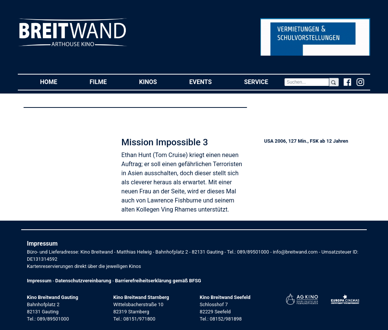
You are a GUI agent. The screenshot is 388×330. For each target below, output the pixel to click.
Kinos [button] (156, 82)
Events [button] (208, 82)
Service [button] (264, 82)
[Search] (306, 82)
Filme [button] (106, 82)
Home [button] (57, 82)
